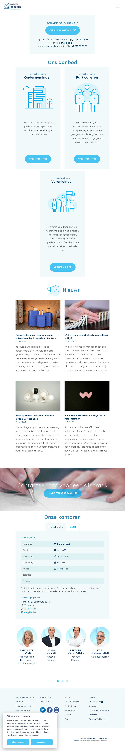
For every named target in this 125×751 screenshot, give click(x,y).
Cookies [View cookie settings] (92, 706)
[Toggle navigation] (117, 6)
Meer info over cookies (28, 735)
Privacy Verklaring (97, 719)
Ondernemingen (72, 701)
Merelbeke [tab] (55, 527)
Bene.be (77, 741)
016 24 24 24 (81, 46)
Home (67, 697)
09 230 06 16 (30, 608)
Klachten (93, 714)
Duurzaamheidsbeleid (99, 710)
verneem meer (38, 159)
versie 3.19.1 (104, 738)
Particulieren (70, 706)
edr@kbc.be (30, 612)
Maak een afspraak (62, 493)
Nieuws (68, 714)
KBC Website (96, 701)
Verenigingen (70, 710)
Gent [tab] (73, 527)
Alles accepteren (18, 742)
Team (67, 719)
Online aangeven (62, 30)
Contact (92, 697)
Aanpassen (41, 742)
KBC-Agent (93, 738)
